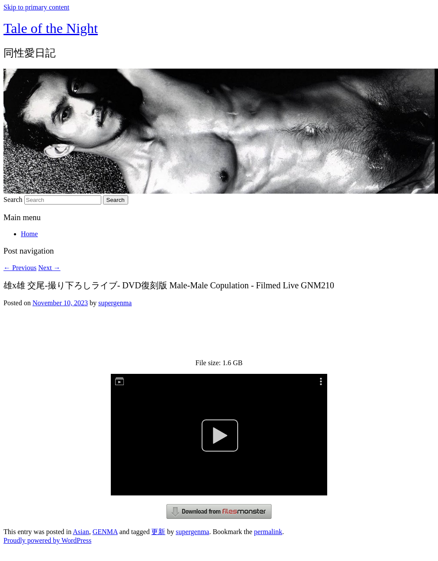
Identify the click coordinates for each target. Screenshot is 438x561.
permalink (268, 531)
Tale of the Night (50, 28)
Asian (81, 531)
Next (49, 267)
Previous (19, 267)
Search (13, 199)
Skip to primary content (36, 7)
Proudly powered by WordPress (47, 540)
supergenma (115, 303)
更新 (158, 531)
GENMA (105, 531)
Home (29, 234)
